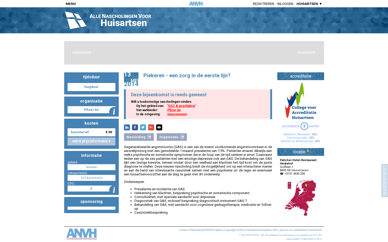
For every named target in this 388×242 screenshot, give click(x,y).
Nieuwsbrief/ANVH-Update (206, 229)
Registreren (263, 4)
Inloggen (285, 4)
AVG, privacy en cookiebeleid (290, 229)
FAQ (240, 229)
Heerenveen (177, 114)
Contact (183, 229)
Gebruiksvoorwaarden (258, 229)
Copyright (230, 229)
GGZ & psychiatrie (181, 106)
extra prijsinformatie (91, 141)
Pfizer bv (174, 110)
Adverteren (315, 229)
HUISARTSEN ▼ (309, 4)
